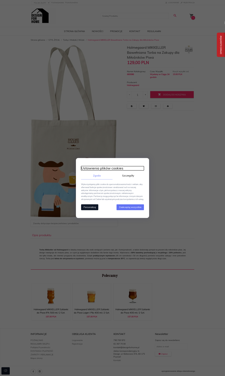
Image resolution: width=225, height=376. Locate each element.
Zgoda (96, 175)
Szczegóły (129, 175)
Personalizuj (88, 207)
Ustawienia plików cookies (100, 168)
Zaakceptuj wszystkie (132, 207)
